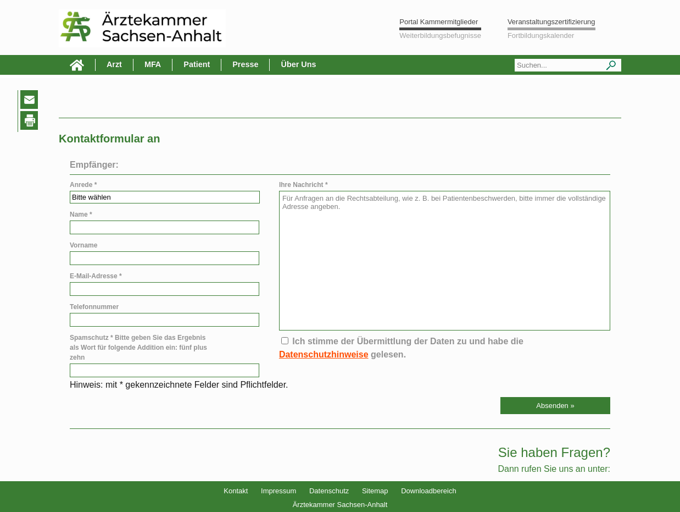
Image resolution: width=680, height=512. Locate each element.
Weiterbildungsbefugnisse (440, 35)
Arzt (114, 64)
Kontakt (236, 491)
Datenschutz (329, 491)
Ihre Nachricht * (303, 185)
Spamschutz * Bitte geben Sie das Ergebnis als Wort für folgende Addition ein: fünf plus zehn (138, 347)
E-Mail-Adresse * (96, 276)
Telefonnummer (94, 307)
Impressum (278, 491)
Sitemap (375, 491)
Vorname (83, 245)
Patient (196, 64)
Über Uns (298, 64)
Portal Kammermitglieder (438, 22)
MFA (152, 64)
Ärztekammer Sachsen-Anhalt (340, 504)
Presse (245, 64)
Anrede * (83, 185)
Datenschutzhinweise (324, 354)
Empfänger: (94, 164)
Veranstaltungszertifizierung (551, 22)
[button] (555, 405)
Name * (81, 214)
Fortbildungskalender (541, 35)
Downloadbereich (428, 491)
